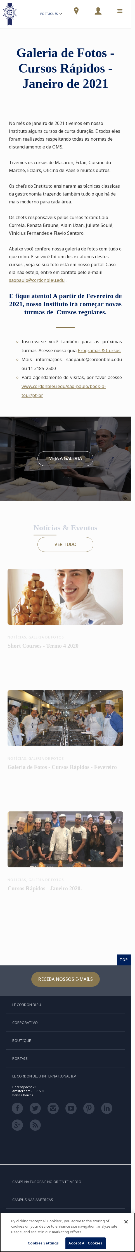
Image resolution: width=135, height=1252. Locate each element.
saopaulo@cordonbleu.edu (37, 280)
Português (51, 14)
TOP (124, 959)
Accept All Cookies (85, 1243)
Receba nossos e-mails (65, 979)
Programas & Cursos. (99, 350)
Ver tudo (66, 544)
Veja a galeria (65, 458)
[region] (67, 1232)
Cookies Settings (43, 1243)
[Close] (126, 1222)
